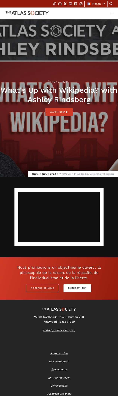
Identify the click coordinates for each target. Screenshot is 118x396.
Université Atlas (59, 361)
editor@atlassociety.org (59, 330)
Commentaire (59, 385)
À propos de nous (42, 288)
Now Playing (49, 174)
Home (35, 174)
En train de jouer (59, 377)
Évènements (59, 369)
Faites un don (77, 288)
